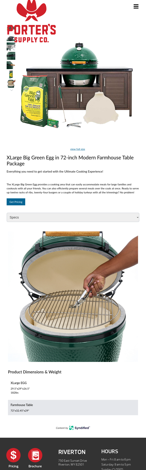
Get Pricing (15, 201)
